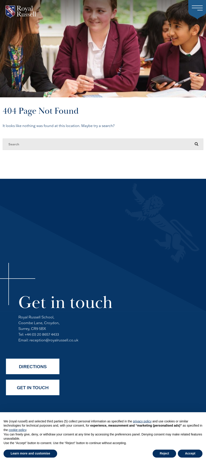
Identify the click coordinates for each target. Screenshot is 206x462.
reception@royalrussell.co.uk (53, 340)
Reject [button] (164, 453)
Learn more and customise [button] (30, 453)
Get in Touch (33, 387)
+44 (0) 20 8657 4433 (42, 334)
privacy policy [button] (142, 421)
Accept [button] (190, 453)
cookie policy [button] (17, 430)
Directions (33, 366)
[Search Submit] (196, 144)
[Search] (98, 144)
